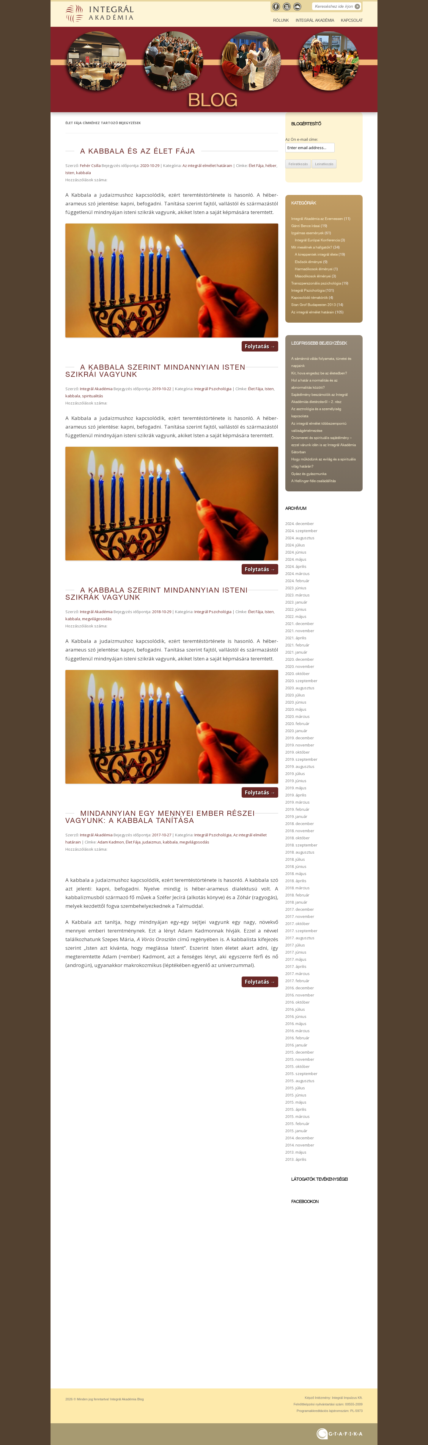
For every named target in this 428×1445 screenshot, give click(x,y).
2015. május (295, 1102)
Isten (69, 172)
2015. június (295, 1095)
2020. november (299, 666)
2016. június (295, 1016)
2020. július (295, 695)
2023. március (297, 595)
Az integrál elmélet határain (207, 165)
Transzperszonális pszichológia (316, 283)
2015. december (299, 1052)
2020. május (295, 709)
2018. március (297, 888)
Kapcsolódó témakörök (309, 298)
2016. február (297, 1038)
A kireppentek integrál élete (316, 254)
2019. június (295, 780)
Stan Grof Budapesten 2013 (313, 305)
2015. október (297, 1066)
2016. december (299, 988)
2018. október (297, 838)
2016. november (299, 995)
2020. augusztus (299, 688)
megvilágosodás (97, 618)
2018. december (299, 823)
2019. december (299, 738)
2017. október (297, 923)
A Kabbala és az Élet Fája (137, 151)
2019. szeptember (301, 759)
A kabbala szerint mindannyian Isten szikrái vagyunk (155, 371)
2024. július (295, 545)
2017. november (299, 916)
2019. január (296, 816)
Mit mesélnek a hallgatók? (311, 247)
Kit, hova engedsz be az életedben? (319, 373)
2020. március (297, 716)
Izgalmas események (307, 233)
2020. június (295, 702)
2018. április (295, 880)
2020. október (297, 673)
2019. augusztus (299, 766)
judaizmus (151, 842)
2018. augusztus (299, 852)
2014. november (299, 1145)
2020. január (296, 730)
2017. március (297, 973)
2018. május (295, 873)
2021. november (299, 630)
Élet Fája (256, 165)
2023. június (295, 588)
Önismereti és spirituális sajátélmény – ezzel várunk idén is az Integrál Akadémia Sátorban (323, 445)
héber (270, 165)
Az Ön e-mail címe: (301, 139)
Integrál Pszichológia (213, 388)
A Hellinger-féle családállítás (313, 481)
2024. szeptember (301, 530)
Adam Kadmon (110, 842)
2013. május (295, 1152)
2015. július (295, 1088)
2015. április (295, 1109)
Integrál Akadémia (315, 20)
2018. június (295, 866)
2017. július (295, 945)
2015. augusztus (299, 1080)
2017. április (295, 966)
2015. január (296, 1130)
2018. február (297, 895)
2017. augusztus (299, 938)
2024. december (299, 523)
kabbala (83, 172)
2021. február (297, 645)
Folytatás (260, 346)
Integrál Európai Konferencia (317, 240)
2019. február (297, 809)
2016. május (295, 1023)
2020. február (297, 723)
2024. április (295, 566)
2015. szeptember (301, 1073)
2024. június (295, 552)
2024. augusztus (299, 537)
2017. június (295, 952)
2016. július (295, 1009)
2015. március (297, 1116)
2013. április (295, 1159)
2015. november (299, 1059)
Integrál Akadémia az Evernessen (317, 219)
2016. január (296, 1045)
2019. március (297, 802)
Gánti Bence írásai (305, 226)
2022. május (295, 616)
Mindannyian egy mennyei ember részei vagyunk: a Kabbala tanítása (160, 817)
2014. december (299, 1138)
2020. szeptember (301, 680)
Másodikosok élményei (313, 276)
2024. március (297, 573)
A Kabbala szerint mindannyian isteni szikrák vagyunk (156, 594)
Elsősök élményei (308, 262)
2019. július (295, 773)
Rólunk (281, 20)
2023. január (296, 602)
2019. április (295, 795)
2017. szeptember (301, 930)
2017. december (299, 909)
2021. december (299, 623)
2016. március (297, 1030)
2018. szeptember (301, 845)
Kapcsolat (352, 20)
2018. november (299, 830)
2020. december (299, 659)
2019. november (299, 745)
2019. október (297, 752)
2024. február (297, 580)
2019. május (295, 788)
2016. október (297, 1002)
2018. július (295, 859)
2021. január (296, 652)
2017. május (295, 959)
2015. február (297, 1123)
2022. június (295, 609)
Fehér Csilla (90, 165)
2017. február (297, 980)
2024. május (295, 559)
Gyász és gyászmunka (308, 474)
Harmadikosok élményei (314, 269)
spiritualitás (92, 396)
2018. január (296, 902)
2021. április (295, 638)
